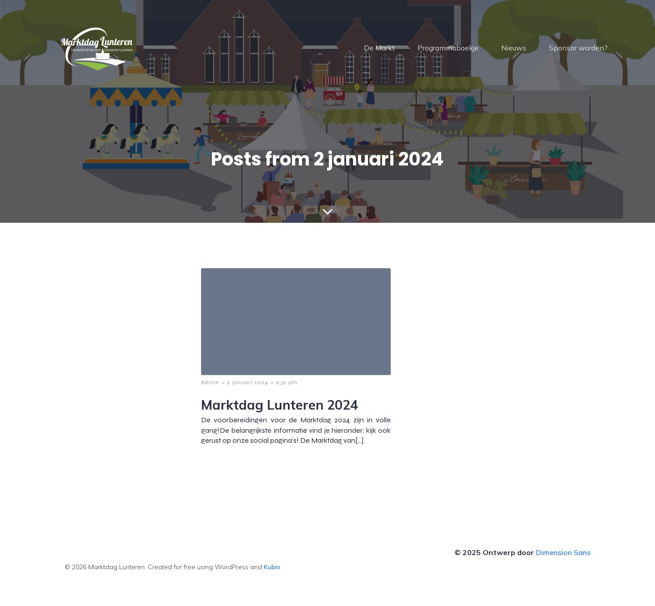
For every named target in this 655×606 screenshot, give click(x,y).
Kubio (272, 567)
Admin (210, 382)
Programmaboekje (448, 47)
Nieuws (513, 47)
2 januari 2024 (247, 382)
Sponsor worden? (578, 47)
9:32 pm (286, 382)
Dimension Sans (563, 552)
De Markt (379, 47)
